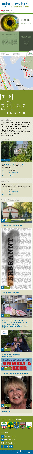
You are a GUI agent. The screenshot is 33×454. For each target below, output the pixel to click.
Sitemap (29, 452)
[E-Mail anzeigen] (13, 173)
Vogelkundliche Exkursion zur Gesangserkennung (11, 355)
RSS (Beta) (24, 452)
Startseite (18, 452)
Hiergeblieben (6, 411)
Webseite (10, 175)
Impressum (23, 451)
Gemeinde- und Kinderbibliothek (12, 225)
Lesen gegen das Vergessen (10, 293)
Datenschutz (17, 451)
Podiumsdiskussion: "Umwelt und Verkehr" (15, 374)
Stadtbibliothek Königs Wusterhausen (13, 164)
